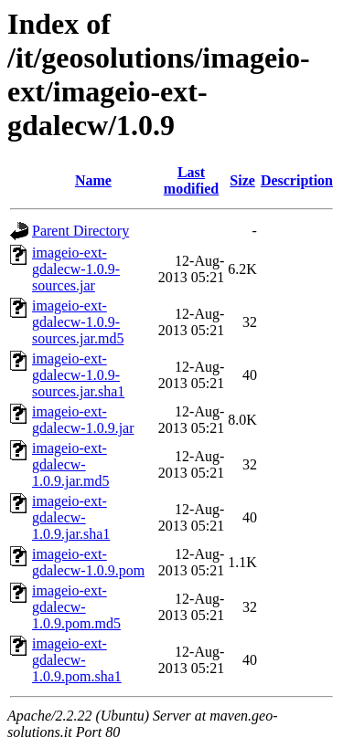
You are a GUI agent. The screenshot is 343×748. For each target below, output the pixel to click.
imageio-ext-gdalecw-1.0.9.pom (88, 562)
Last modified (191, 180)
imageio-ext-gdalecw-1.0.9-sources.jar (76, 269)
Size (242, 180)
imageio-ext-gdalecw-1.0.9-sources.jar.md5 (77, 322)
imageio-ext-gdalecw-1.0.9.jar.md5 (70, 464)
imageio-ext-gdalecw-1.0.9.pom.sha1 (77, 660)
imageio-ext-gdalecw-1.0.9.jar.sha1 (71, 517)
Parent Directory (80, 230)
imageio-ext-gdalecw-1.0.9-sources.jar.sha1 (78, 375)
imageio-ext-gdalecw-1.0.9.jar (83, 420)
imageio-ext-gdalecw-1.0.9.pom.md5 (76, 607)
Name (93, 180)
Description (297, 180)
